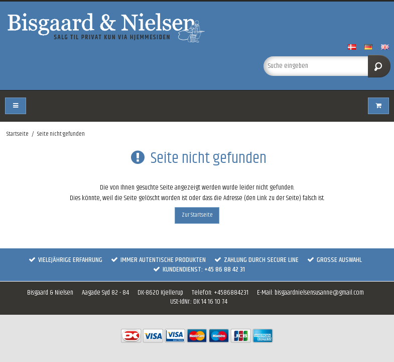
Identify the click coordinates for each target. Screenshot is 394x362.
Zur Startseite (197, 215)
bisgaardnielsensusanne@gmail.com (319, 292)
